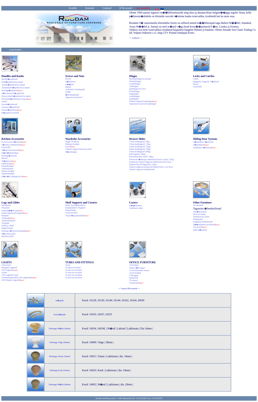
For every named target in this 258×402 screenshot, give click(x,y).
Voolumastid (136, 283)
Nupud (4, 101)
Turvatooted (200, 227)
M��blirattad (135, 205)
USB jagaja (133, 275)
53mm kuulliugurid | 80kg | (140, 151)
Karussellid (6, 147)
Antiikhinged (134, 96)
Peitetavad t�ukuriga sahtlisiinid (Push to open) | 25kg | (151, 159)
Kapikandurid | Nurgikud (75, 208)
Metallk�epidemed (9, 79)
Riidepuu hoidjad (72, 144)
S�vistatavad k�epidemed (12, 93)
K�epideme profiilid (10, 113)
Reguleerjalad (7, 228)
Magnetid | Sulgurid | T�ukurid (206, 81)
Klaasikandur (70, 210)
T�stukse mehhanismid (13, 145)
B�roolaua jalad (8, 234)
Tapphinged (134, 94)
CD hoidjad (134, 265)
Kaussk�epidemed (9, 104)
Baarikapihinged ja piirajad (140, 79)
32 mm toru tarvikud (73, 275)
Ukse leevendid (199, 214)
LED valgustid (9, 270)
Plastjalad (5, 208)
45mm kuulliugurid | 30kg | (140, 149)
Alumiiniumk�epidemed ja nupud (15, 87)
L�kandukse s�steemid (203, 142)
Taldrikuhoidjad (7, 173)
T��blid (69, 84)
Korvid (70, 146)
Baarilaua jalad (7, 236)
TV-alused (133, 280)
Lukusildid (197, 86)
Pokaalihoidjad (7, 166)
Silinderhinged (135, 81)
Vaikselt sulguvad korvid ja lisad (78, 149)
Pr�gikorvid (8, 161)
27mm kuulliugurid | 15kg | (140, 144)
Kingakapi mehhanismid (203, 222)
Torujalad (5, 223)
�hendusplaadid (72, 95)
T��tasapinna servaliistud (206, 224)
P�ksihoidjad (71, 152)
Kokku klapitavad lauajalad (14, 213)
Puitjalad (5, 215)
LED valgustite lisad (9, 275)
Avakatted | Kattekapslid (75, 89)
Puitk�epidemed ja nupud (12, 82)
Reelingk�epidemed (11, 90)
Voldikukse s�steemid (204, 147)
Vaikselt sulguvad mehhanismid (142, 169)
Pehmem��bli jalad (12, 210)
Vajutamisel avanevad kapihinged (142, 104)
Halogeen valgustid (9, 267)
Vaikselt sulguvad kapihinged (143, 101)
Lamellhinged (134, 84)
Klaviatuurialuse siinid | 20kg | (141, 156)
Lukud (195, 79)
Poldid (67, 92)
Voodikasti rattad (136, 208)
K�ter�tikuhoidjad (9, 153)
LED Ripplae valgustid (12, 280)
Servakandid (198, 205)
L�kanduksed (201, 145)
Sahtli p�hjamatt (200, 230)
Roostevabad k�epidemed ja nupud (15, 96)
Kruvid (68, 79)
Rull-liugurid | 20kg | (137, 154)
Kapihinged (134, 99)
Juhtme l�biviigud (137, 268)
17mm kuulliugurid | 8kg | (139, 141)
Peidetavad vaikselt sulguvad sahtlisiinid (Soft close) (150, 162)
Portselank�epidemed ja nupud (16, 99)
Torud (67, 265)
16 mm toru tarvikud (73, 270)
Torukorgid (7, 218)
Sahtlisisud (7, 163)
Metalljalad (6, 205)
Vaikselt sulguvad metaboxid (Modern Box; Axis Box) (151, 167)
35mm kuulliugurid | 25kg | (140, 146)
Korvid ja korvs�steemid (13, 142)
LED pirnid (6, 265)
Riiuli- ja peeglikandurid (75, 205)
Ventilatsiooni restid (201, 217)
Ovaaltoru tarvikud (72, 267)
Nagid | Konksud (72, 141)
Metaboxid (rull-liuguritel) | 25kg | (143, 164)
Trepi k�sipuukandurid (76, 215)
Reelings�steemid (9, 156)
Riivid (195, 84)
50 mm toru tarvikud (73, 277)
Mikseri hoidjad (7, 171)
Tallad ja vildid (7, 225)
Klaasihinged (134, 91)
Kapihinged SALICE (137, 89)
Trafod (4, 272)
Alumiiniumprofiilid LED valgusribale (18, 277)
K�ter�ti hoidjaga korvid (14, 176)
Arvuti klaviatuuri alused (139, 270)
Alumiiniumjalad (8, 220)
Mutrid (68, 87)
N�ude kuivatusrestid (12, 150)
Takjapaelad (198, 219)
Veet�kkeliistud (200, 212)
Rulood (4, 158)
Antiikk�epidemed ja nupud (13, 85)
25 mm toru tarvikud (73, 272)
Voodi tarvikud (71, 213)
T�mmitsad (70, 81)
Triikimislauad (7, 168)
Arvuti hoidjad (135, 273)
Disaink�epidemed (11, 110)
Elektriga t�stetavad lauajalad (15, 231)
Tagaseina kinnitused (73, 97)
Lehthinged (133, 86)
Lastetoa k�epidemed (10, 107)
